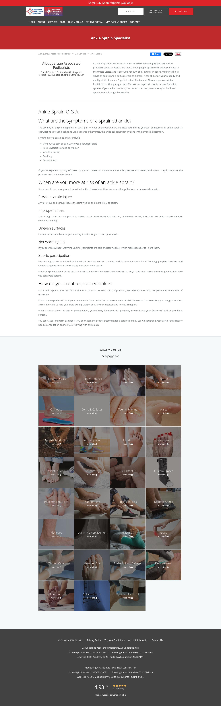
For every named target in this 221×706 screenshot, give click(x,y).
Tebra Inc (79, 640)
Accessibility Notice (138, 640)
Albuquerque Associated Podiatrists (54, 53)
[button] (155, 11)
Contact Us (157, 640)
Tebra (123, 694)
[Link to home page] (40, 11)
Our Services (80, 53)
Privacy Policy (94, 640)
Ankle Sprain (96, 53)
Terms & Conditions (115, 640)
